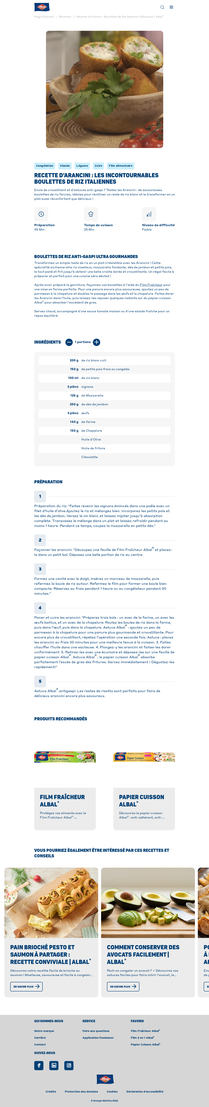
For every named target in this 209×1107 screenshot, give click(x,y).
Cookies (112, 1092)
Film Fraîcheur (151, 285)
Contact (40, 1044)
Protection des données (81, 1092)
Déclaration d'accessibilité (144, 1092)
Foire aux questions (95, 1031)
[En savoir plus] (26, 986)
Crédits (51, 1092)
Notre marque (44, 1031)
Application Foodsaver (98, 1038)
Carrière (40, 1038)
